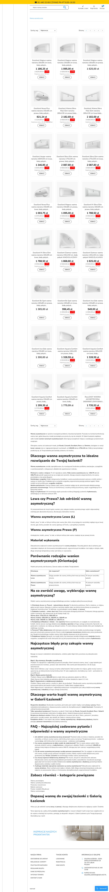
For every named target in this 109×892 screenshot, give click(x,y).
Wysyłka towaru (37, 875)
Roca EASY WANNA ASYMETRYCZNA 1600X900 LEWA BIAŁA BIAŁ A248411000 (93, 399)
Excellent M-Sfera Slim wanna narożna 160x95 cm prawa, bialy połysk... (92, 207)
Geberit (12, 73)
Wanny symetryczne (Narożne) (41, 783)
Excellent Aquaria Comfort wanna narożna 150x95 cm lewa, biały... (67, 399)
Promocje (8, 859)
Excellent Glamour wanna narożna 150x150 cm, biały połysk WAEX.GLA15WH (67, 255)
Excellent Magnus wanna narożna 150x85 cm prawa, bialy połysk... (67, 207)
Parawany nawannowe (38, 785)
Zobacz (41, 77)
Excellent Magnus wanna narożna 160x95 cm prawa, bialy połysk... (92, 62)
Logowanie (60, 859)
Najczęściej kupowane (13, 865)
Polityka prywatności (39, 865)
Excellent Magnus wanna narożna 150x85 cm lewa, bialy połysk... (67, 62)
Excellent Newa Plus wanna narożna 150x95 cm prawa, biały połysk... (41, 110)
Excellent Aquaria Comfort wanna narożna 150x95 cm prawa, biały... (41, 399)
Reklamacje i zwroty (38, 862)
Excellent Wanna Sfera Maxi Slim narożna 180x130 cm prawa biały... (67, 110)
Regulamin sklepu (37, 868)
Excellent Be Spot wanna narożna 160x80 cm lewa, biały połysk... (67, 303)
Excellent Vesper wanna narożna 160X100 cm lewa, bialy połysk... (41, 158)
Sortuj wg (34, 30)
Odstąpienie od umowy (39, 859)
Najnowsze (48, 30)
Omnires (12, 77)
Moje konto (60, 865)
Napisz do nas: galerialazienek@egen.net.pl (95, 874)
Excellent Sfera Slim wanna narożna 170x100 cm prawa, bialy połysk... (67, 158)
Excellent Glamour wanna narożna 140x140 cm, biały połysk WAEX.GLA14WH (92, 255)
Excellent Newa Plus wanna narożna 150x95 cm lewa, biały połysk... (41, 207)
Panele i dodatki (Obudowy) (40, 789)
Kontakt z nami (36, 878)
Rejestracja (60, 862)
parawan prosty (50, 632)
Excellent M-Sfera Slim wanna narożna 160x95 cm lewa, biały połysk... (41, 255)
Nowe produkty (11, 862)
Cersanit (13, 65)
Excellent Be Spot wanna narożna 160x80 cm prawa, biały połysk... (41, 303)
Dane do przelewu (38, 872)
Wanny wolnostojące (37, 791)
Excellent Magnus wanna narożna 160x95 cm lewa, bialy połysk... (42, 62)
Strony (81, 30)
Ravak (12, 81)
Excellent (13, 69)
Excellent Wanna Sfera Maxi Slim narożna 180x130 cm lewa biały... (92, 110)
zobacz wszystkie (6, 879)
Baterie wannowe (36, 787)
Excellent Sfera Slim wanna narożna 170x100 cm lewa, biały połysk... (92, 158)
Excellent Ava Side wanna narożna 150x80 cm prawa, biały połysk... (92, 303)
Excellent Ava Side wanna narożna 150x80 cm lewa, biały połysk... (42, 351)
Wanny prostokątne (37, 781)
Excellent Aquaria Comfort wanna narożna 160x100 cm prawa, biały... (67, 351)
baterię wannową (61, 722)
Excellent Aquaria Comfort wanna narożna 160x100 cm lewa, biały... (93, 351)
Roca (11, 85)
